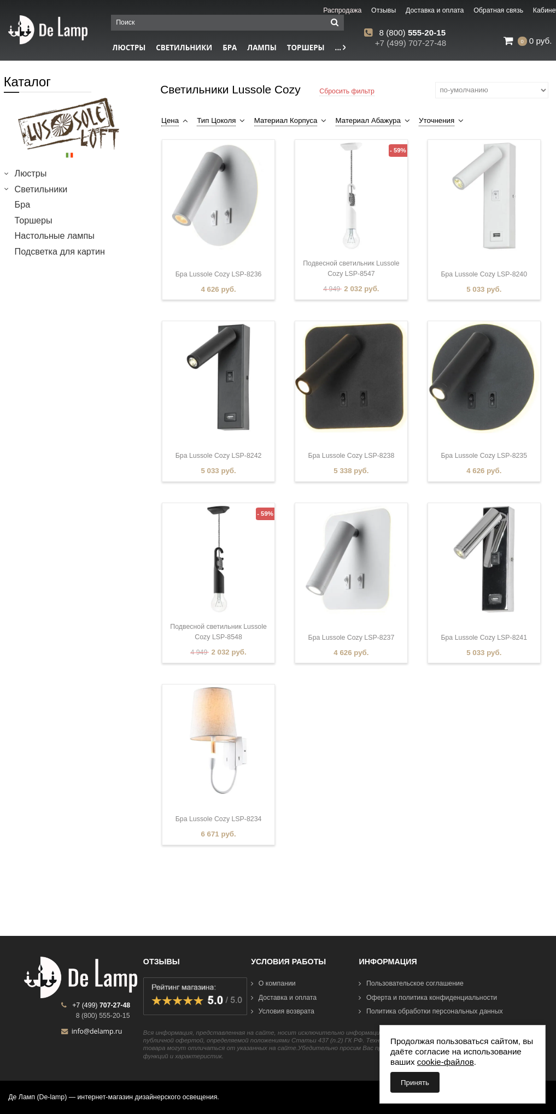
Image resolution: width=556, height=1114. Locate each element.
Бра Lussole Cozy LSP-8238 (351, 455)
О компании (273, 983)
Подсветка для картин (60, 251)
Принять (415, 1082)
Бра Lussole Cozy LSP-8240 (484, 274)
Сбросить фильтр (346, 91)
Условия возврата (282, 1011)
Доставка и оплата (284, 997)
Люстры (31, 173)
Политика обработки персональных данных (430, 1011)
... (340, 47)
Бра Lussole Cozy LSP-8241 (484, 637)
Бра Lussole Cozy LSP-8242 (218, 455)
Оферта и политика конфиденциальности (428, 997)
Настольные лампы (55, 235)
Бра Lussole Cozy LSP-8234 (218, 819)
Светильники (184, 47)
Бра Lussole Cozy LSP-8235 (484, 455)
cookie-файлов (445, 1061)
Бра (230, 47)
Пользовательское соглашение (411, 983)
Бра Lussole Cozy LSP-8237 (351, 637)
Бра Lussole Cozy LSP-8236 (218, 274)
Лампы (262, 47)
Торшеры (306, 47)
